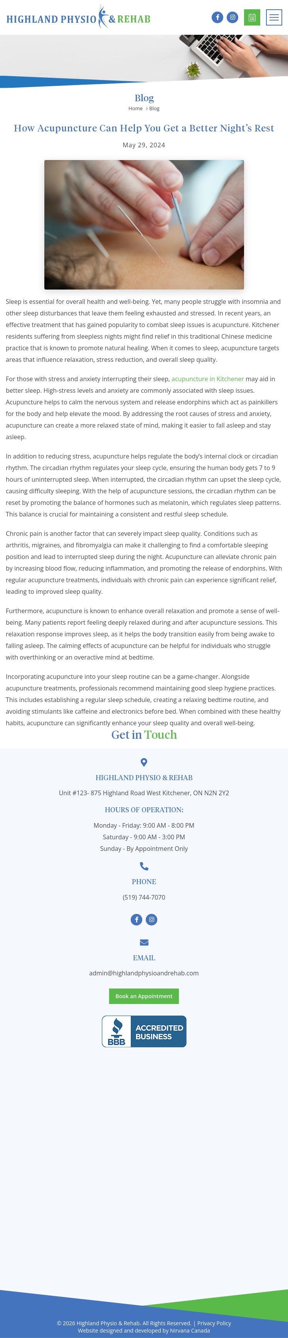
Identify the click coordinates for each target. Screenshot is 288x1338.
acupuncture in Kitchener (208, 379)
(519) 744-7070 (144, 897)
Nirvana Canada (190, 1330)
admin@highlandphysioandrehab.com (144, 973)
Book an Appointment (252, 18)
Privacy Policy (214, 1323)
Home (135, 108)
